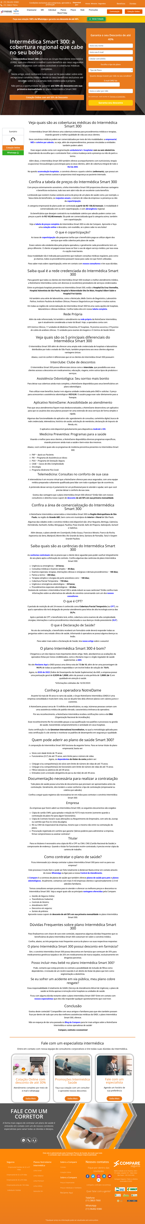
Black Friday (62, 13)
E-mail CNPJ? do (110, 81)
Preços (73, 10)
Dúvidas (133, 4)
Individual (52, 10)
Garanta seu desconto (111, 102)
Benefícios (121, 4)
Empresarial (31, 10)
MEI (42, 10)
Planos (63, 10)
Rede (82, 10)
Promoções (93, 10)
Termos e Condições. (117, 96)
